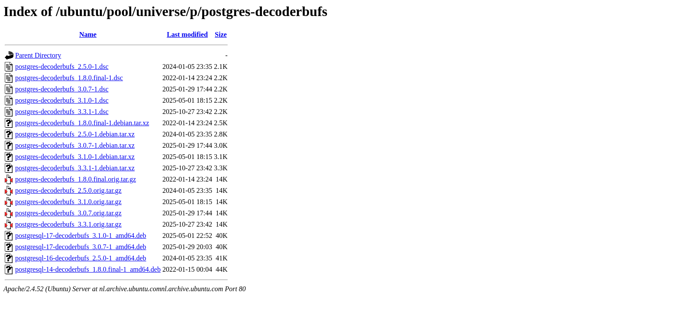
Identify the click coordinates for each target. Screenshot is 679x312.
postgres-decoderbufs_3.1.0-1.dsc (62, 100)
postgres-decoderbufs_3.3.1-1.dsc (62, 111)
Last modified (187, 34)
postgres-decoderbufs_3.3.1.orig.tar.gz (68, 224)
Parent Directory (38, 55)
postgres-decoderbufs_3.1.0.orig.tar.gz (68, 201)
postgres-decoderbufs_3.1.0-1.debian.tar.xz (75, 156)
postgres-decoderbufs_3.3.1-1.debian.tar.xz (75, 168)
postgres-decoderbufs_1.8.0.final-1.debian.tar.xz (82, 123)
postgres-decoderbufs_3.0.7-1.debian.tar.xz (75, 145)
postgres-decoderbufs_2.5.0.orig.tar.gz (68, 190)
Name (88, 34)
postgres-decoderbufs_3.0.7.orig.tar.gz (68, 213)
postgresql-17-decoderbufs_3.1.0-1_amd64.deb (80, 235)
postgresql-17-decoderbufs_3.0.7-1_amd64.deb (80, 246)
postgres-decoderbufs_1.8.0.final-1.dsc (69, 77)
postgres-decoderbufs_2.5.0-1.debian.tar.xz (75, 134)
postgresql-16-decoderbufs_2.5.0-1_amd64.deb (80, 258)
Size (221, 34)
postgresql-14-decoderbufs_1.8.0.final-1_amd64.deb (88, 269)
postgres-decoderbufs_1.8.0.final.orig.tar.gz (75, 179)
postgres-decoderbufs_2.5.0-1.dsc (62, 66)
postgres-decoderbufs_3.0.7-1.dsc (62, 89)
